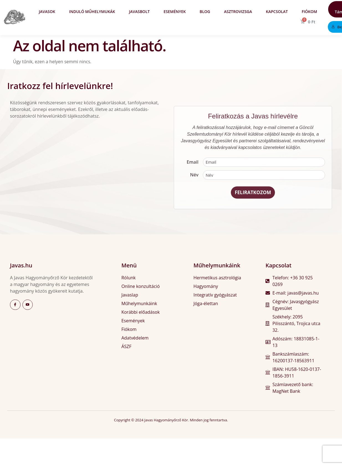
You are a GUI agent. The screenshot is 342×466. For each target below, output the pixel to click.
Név (194, 175)
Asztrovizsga (238, 11)
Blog (205, 11)
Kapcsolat (277, 11)
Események (175, 11)
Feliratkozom (253, 193)
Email (192, 162)
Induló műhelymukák (92, 11)
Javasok (47, 11)
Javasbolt (139, 11)
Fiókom (309, 11)
